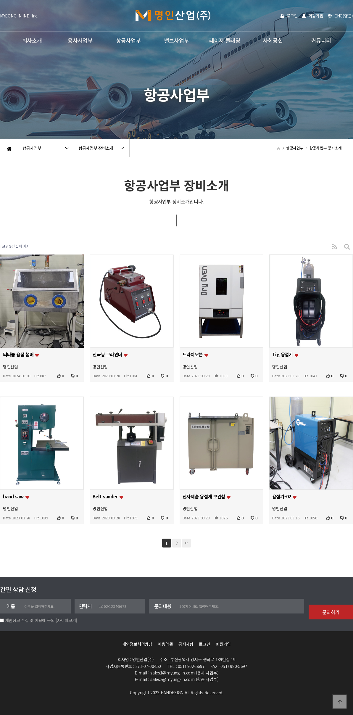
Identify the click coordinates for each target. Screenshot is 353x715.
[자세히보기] (66, 620)
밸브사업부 (176, 40)
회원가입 (312, 16)
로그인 (289, 16)
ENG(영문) (340, 16)
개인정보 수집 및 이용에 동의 (30, 620)
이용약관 (165, 644)
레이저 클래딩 (224, 40)
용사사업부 (80, 40)
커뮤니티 (321, 40)
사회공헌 (273, 40)
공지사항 (186, 644)
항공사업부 (128, 40)
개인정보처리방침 (137, 644)
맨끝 (186, 543)
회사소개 (32, 40)
